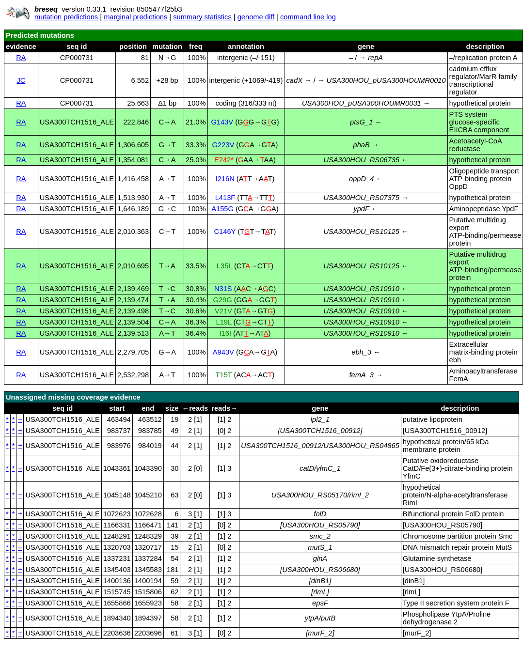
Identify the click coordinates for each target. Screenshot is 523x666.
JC (20, 80)
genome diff (256, 17)
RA (21, 58)
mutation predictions (66, 17)
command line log (308, 17)
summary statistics (202, 17)
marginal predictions (135, 17)
